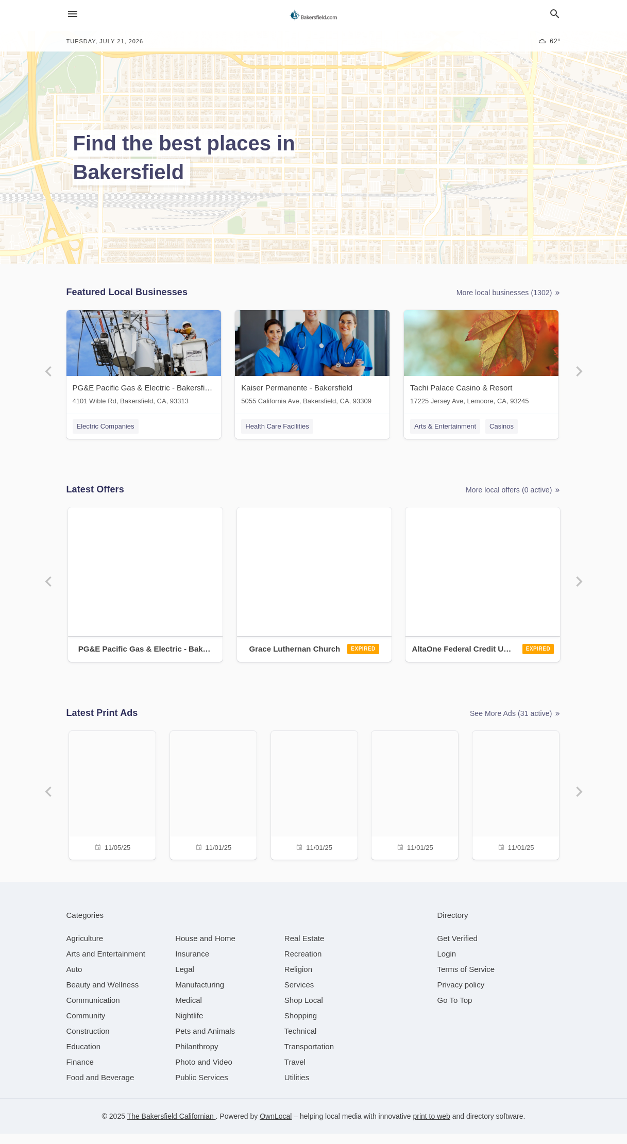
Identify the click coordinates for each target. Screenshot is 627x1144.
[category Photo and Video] (203, 1072)
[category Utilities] (296, 1087)
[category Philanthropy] (196, 1056)
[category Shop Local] (303, 1010)
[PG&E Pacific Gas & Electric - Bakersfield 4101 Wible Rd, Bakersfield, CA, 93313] (144, 360)
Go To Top (454, 1010)
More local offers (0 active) (513, 494)
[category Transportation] (309, 1056)
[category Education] (83, 1056)
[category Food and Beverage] (100, 1087)
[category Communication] (93, 1010)
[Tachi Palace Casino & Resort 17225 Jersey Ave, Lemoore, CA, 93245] (484, 360)
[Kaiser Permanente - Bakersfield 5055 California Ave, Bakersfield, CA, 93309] (314, 360)
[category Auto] (74, 979)
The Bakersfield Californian (171, 1126)
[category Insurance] (192, 964)
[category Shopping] (300, 1025)
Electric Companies (105, 426)
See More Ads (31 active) (515, 720)
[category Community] (86, 1025)
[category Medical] (188, 1010)
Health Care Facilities (279, 426)
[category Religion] (298, 979)
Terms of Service (466, 979)
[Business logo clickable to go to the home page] (314, 15)
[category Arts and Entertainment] (105, 964)
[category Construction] (88, 1041)
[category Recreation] (303, 964)
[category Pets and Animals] (205, 1041)
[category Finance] (80, 1072)
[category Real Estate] (304, 948)
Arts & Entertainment (448, 426)
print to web (431, 1126)
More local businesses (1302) (508, 293)
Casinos (504, 426)
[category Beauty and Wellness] (102, 995)
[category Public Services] (201, 1087)
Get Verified (457, 948)
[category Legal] (184, 979)
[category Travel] (295, 1072)
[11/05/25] (110, 801)
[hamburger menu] (72, 14)
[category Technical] (300, 1041)
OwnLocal (276, 1126)
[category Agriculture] (85, 948)
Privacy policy (461, 995)
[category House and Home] (205, 948)
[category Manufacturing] (199, 995)
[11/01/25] (212, 801)
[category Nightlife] (189, 1025)
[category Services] (299, 995)
